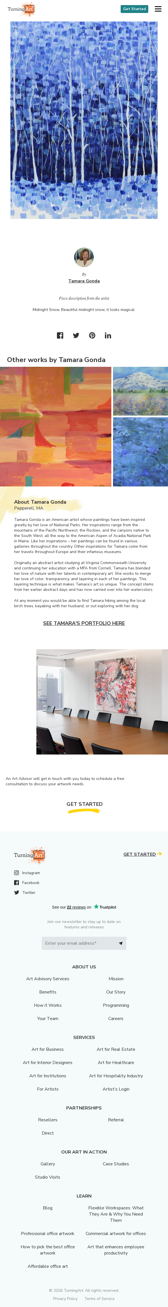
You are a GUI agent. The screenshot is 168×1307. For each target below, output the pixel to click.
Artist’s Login (116, 1089)
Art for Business (48, 1049)
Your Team (47, 1019)
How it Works (48, 1005)
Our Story (115, 992)
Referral (116, 1120)
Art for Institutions (47, 1076)
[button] (158, 9)
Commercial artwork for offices (116, 1234)
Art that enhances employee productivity (115, 1250)
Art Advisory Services (47, 979)
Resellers (48, 1120)
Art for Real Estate (116, 1049)
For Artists (48, 1089)
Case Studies (116, 1164)
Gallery (48, 1164)
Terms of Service (99, 1298)
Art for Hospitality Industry (116, 1076)
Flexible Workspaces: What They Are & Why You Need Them (116, 1214)
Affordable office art (48, 1266)
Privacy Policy (65, 1298)
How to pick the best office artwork (48, 1250)
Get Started (134, 9)
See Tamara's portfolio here (84, 623)
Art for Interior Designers (47, 1063)
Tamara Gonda (84, 281)
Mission (116, 979)
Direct (48, 1133)
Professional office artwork (47, 1234)
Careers (115, 1019)
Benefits (47, 992)
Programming (116, 1005)
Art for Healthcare (116, 1063)
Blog (47, 1208)
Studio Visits (47, 1177)
